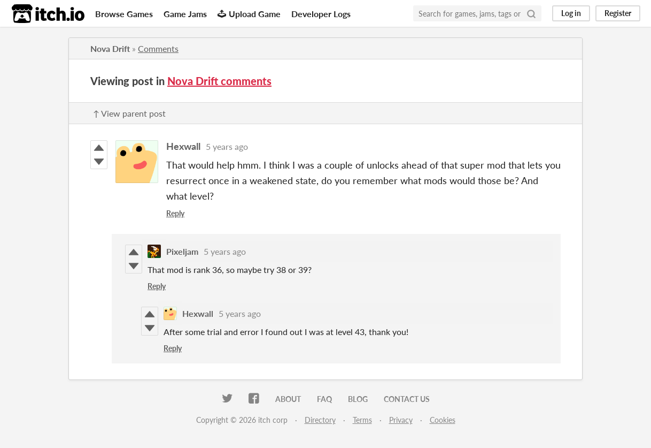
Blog (358, 399)
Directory (320, 419)
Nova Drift (110, 48)
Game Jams (185, 14)
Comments (158, 48)
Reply (175, 213)
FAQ (324, 399)
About (288, 399)
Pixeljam (182, 251)
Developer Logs (321, 14)
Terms (362, 419)
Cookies (442, 419)
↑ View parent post (129, 113)
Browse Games (124, 14)
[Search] (531, 13)
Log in (571, 13)
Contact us (407, 399)
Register (617, 13)
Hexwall (183, 146)
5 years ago (227, 146)
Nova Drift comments (219, 80)
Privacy (401, 419)
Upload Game (249, 14)
